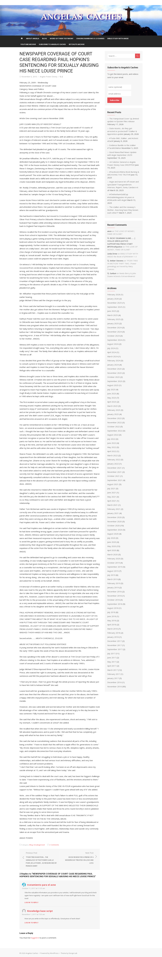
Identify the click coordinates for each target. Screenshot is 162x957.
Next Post (78, 854)
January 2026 (113, 296)
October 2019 (114, 560)
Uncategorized (38, 841)
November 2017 (115, 642)
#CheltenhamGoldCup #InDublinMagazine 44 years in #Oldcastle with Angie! (121, 197)
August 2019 (113, 568)
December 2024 (115, 324)
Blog (44, 38)
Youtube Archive (28, 44)
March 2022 (113, 452)
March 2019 (113, 576)
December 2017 (115, 638)
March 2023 (113, 403)
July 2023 (112, 386)
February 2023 (114, 407)
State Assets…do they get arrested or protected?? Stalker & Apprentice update (122, 131)
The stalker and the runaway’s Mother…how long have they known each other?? (123, 210)
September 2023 (115, 378)
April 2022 (112, 448)
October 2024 (114, 333)
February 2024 (114, 357)
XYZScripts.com (92, 956)
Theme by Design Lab (68, 950)
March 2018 (113, 626)
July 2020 (112, 535)
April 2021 (112, 498)
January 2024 (113, 362)
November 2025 (115, 300)
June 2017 (112, 654)
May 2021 (112, 494)
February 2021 (114, 506)
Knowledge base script (39, 907)
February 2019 (114, 580)
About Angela (32, 38)
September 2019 (115, 564)
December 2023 (115, 366)
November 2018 (115, 593)
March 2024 (113, 353)
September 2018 (115, 601)
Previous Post (41, 856)
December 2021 (115, 465)
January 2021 (113, 510)
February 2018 (114, 630)
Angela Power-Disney (48, 76)
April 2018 (112, 621)
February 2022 (114, 456)
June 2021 (112, 489)
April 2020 (112, 547)
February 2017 (114, 671)
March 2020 (113, 551)
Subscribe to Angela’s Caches (52, 44)
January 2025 (113, 320)
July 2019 (112, 572)
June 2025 (112, 308)
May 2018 (112, 617)
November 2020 (115, 518)
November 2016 (115, 683)
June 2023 (112, 390)
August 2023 (113, 382)
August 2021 (113, 481)
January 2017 (113, 675)
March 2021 (113, 502)
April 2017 (112, 663)
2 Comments (53, 841)
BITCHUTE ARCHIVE (76, 44)
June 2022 (112, 440)
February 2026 (114, 291)
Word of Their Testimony (61, 38)
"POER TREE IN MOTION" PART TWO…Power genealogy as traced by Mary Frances (124, 263)
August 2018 (113, 605)
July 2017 (112, 650)
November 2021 (115, 469)
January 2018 (113, 634)
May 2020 (112, 543)
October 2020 (114, 522)
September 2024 (115, 337)
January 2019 (113, 584)
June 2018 (112, 613)
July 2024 (112, 345)
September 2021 (115, 477)
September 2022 (115, 428)
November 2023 (115, 370)
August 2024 (113, 341)
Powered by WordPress (49, 950)
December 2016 (115, 679)
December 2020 (115, 514)
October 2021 (114, 473)
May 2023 (112, 395)
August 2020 (113, 531)
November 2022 (115, 419)
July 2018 (112, 609)
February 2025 (114, 316)
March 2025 (113, 312)
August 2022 (113, 432)
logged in (34, 934)
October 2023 (114, 374)
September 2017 (115, 646)
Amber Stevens (117, 260)
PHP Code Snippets (70, 956)
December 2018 (115, 588)
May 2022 (112, 444)
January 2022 (113, 461)
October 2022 (114, 423)
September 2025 (115, 304)
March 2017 (113, 667)
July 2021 (112, 485)
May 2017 (112, 659)
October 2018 (114, 597)
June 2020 (112, 539)
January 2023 (113, 411)
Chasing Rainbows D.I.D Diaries (90, 38)
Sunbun (113, 270)
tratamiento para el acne (41, 881)
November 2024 (115, 329)
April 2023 (112, 399)
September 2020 (115, 527)
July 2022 (112, 436)
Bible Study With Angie (117, 38)
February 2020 (114, 555)
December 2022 (115, 415)
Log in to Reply (31, 899)
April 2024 (112, 349)
